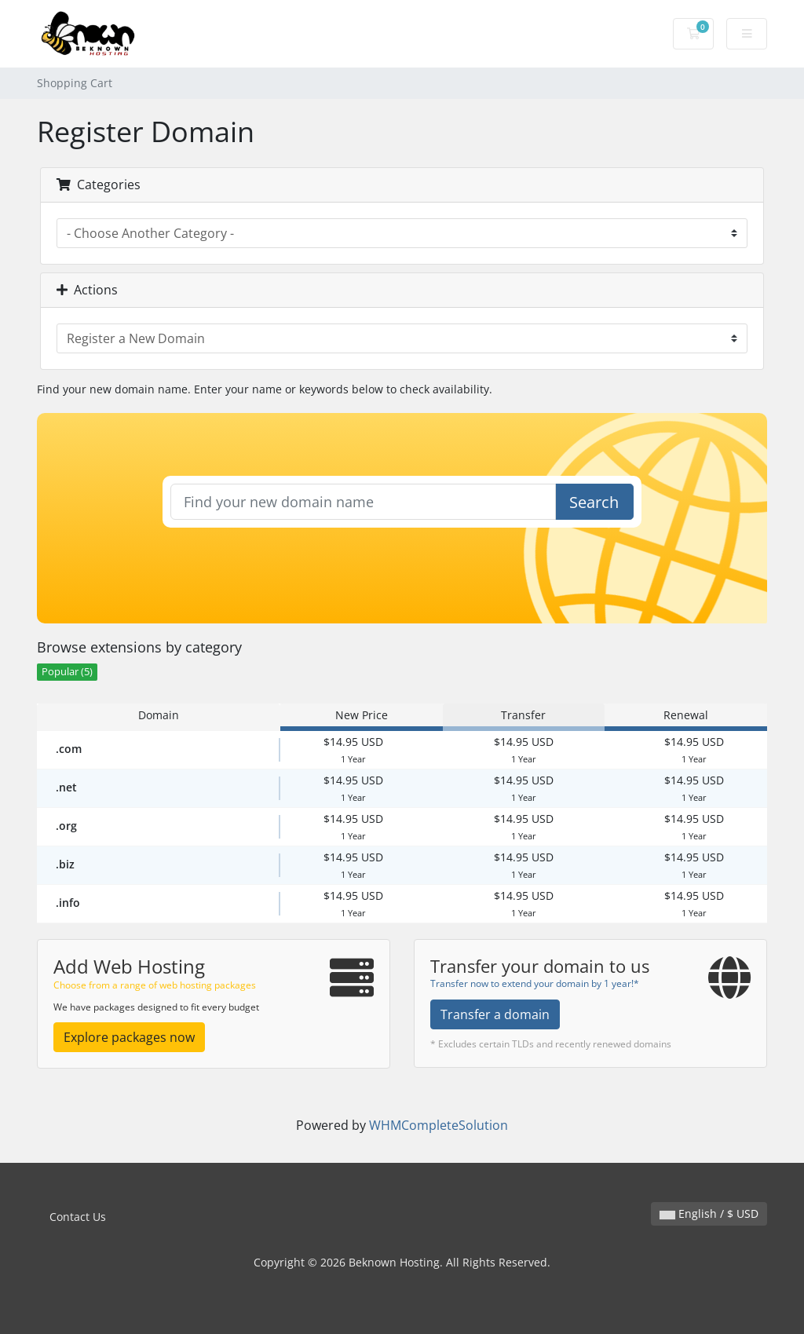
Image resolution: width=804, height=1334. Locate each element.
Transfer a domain (495, 1014)
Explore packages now (129, 1037)
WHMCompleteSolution (438, 1125)
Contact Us (77, 1216)
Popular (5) (67, 671)
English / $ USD (709, 1213)
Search (594, 502)
